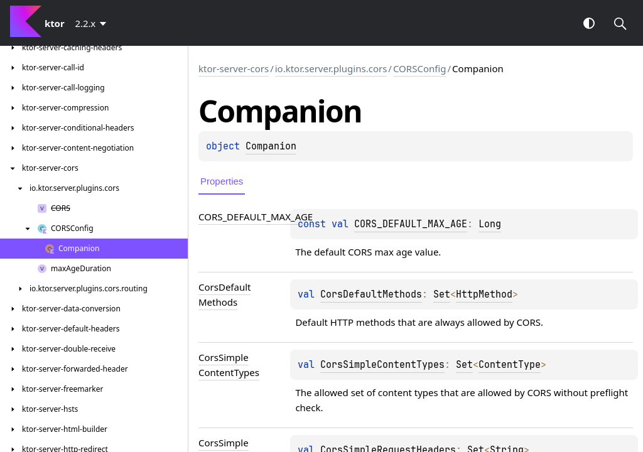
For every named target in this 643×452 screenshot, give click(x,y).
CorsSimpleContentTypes (382, 364)
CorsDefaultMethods (371, 294)
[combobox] (93, 23)
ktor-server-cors (233, 68)
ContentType (509, 364)
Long (489, 224)
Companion (271, 146)
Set (441, 294)
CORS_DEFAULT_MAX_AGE (410, 224)
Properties (221, 181)
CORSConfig (419, 68)
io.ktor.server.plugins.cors (331, 68)
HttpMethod (484, 294)
